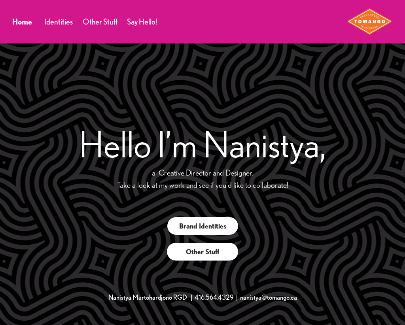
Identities (58, 21)
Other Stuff (100, 21)
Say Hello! (142, 21)
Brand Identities (202, 226)
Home (22, 21)
